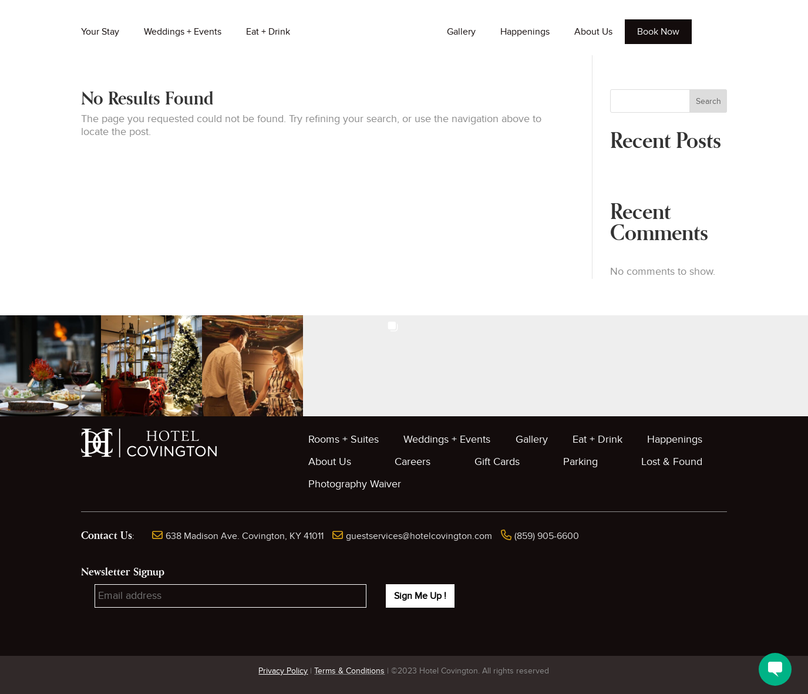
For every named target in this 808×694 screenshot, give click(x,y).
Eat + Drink (268, 32)
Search (708, 101)
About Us (593, 32)
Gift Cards (497, 462)
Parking (580, 462)
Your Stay (100, 32)
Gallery (461, 32)
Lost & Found (671, 462)
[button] (50, 365)
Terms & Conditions (349, 671)
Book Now (658, 32)
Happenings (525, 32)
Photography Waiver (354, 484)
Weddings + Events (182, 32)
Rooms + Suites (343, 439)
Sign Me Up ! (420, 596)
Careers (412, 462)
